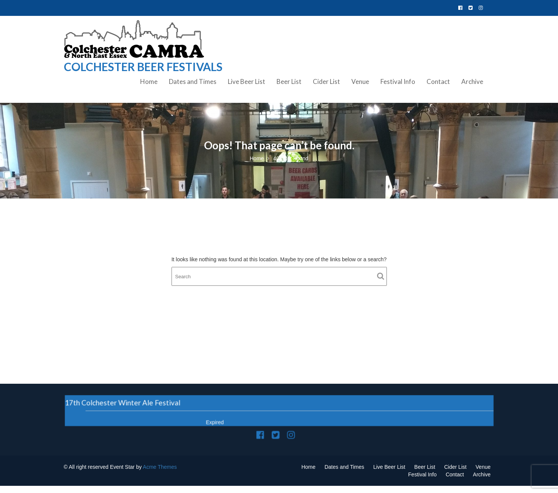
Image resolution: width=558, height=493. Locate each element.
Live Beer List (246, 81)
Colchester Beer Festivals (143, 66)
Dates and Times (192, 81)
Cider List (326, 81)
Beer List (289, 81)
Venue (360, 81)
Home (149, 81)
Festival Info (397, 81)
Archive (472, 81)
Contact (438, 81)
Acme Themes (160, 467)
